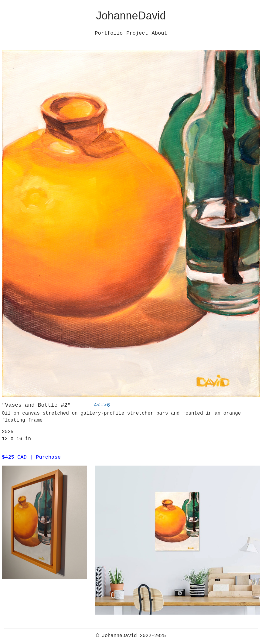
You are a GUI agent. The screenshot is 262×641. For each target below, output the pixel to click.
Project (137, 33)
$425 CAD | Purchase (31, 457)
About (159, 33)
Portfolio (109, 33)
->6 (105, 405)
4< (97, 405)
